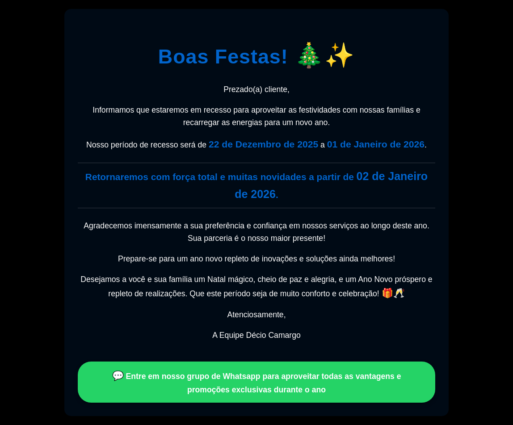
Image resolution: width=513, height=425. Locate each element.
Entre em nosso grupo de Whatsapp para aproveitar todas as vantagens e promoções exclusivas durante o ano (256, 382)
